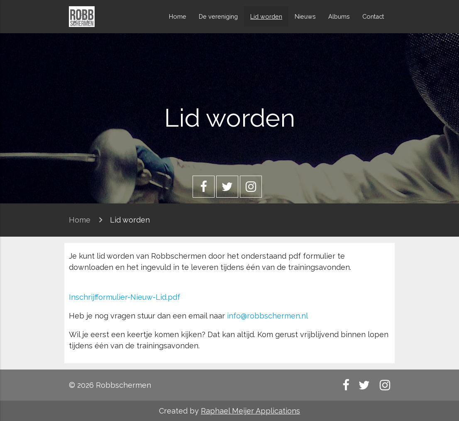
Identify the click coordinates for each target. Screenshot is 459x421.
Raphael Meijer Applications (250, 410)
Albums (339, 16)
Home (177, 16)
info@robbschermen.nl (267, 315)
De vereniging (218, 16)
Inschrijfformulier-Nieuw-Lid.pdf (124, 297)
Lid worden (266, 16)
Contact (373, 16)
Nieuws (305, 16)
